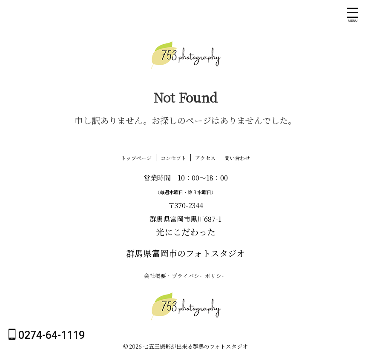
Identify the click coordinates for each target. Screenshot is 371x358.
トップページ (136, 157)
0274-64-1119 (47, 335)
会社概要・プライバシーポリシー (185, 275)
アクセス (205, 157)
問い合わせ (237, 157)
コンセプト (173, 157)
